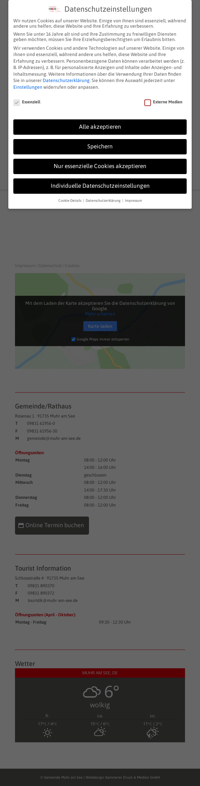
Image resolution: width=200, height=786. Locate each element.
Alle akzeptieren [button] (100, 124)
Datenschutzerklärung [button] (104, 198)
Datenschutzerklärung (66, 77)
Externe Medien (163, 99)
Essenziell (26, 99)
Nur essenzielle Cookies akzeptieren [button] (100, 163)
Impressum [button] (133, 198)
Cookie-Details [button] (70, 198)
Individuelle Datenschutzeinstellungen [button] (100, 183)
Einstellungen (27, 84)
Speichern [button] (100, 143)
